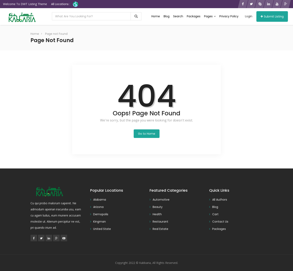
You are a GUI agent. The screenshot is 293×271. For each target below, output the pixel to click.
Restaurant (160, 222)
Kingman (99, 222)
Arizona (98, 207)
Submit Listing (272, 16)
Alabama (99, 200)
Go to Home (146, 134)
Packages (193, 16)
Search (178, 16)
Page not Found (56, 34)
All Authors (219, 200)
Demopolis (100, 214)
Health (157, 214)
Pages (210, 16)
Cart (215, 214)
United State (102, 229)
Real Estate (160, 229)
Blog (166, 16)
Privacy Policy (228, 16)
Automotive (161, 200)
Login (248, 16)
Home (155, 16)
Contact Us (220, 222)
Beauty (158, 207)
